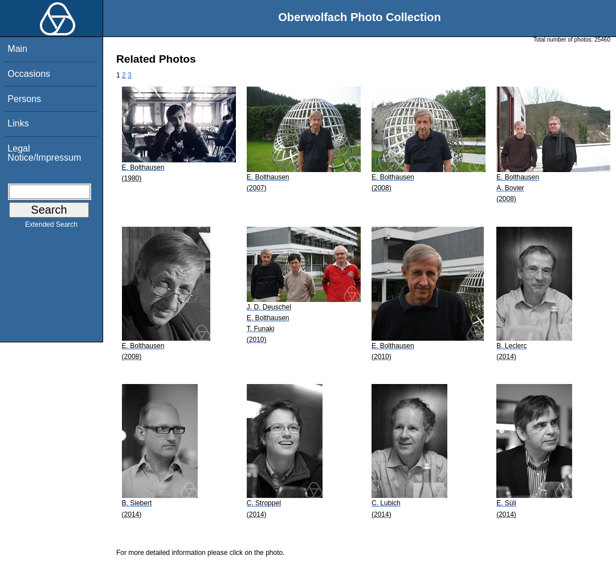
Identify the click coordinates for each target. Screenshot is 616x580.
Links (17, 123)
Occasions (28, 74)
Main (17, 49)
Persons (24, 99)
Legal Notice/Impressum (44, 153)
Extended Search (51, 226)
